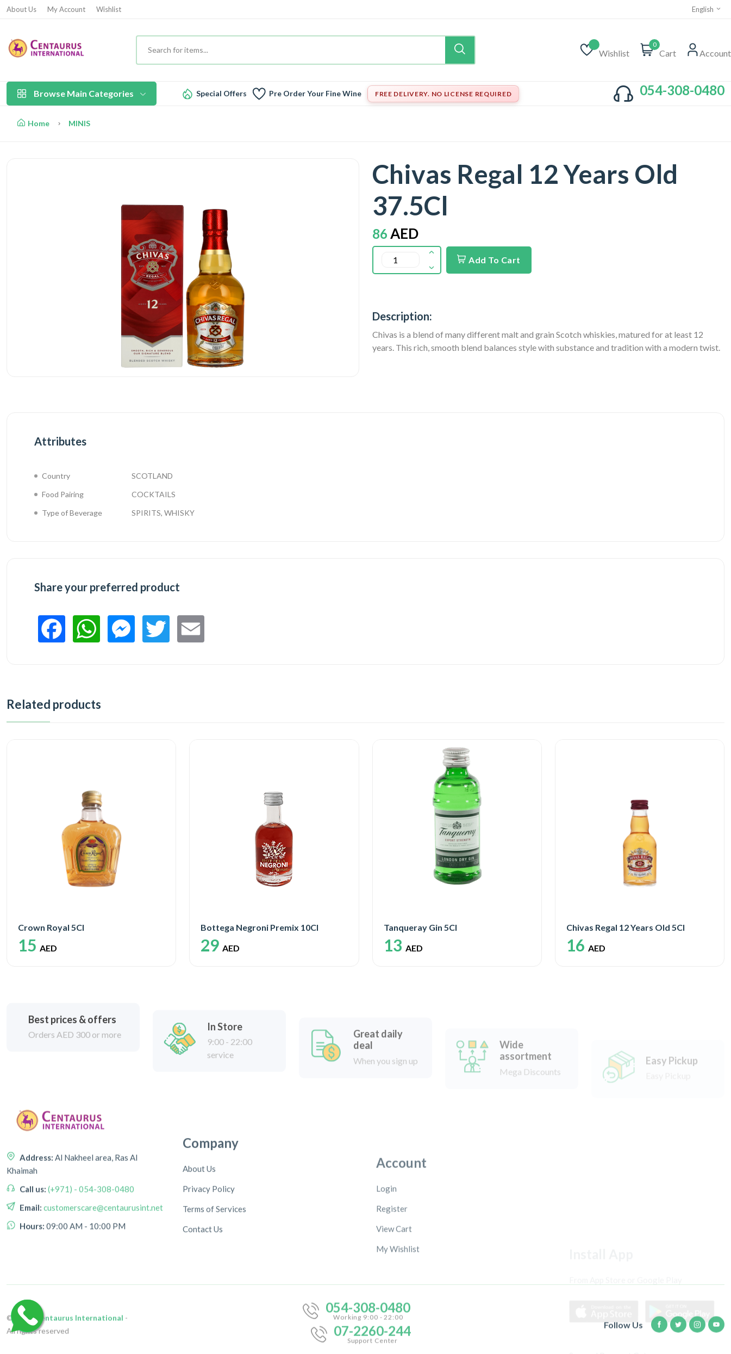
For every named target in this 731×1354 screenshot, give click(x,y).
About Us (21, 9)
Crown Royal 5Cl (51, 927)
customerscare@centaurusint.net (102, 1269)
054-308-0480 (682, 90)
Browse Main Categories (81, 93)
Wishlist (108, 9)
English (707, 9)
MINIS (79, 123)
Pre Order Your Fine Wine (315, 93)
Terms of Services (214, 1308)
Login (386, 1288)
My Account (66, 9)
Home (33, 123)
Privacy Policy (209, 1288)
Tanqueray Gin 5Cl (420, 927)
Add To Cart (489, 260)
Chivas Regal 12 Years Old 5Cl (625, 927)
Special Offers (221, 93)
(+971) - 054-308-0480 (90, 1251)
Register (392, 1308)
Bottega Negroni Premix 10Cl (259, 927)
